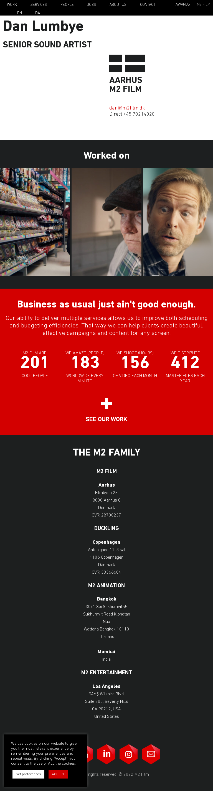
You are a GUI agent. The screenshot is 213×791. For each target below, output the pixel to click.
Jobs (91, 5)
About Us (118, 5)
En (19, 13)
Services (39, 5)
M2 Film (203, 4)
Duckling (106, 528)
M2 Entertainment (106, 673)
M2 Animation (106, 586)
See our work (106, 419)
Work (12, 5)
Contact (147, 5)
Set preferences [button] (28, 774)
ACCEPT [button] (58, 774)
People (67, 5)
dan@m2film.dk (127, 108)
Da (37, 13)
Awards (183, 4)
